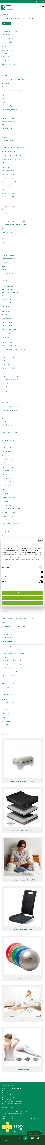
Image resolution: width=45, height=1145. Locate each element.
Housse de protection (8, 482)
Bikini (3, 277)
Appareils (5, 691)
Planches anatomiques (8, 641)
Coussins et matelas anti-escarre (11, 664)
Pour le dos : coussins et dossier (11, 672)
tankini (4, 269)
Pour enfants (5, 387)
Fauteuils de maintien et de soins (11, 372)
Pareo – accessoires (8, 273)
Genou (4, 137)
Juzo (3, 246)
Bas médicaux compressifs (9, 236)
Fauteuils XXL (6, 364)
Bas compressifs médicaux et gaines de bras (15, 221)
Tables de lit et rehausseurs (10, 512)
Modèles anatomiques (8, 637)
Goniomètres (6, 615)
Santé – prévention (7, 699)
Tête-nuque (5, 53)
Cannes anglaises (7, 322)
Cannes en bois (6, 296)
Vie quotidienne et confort (9, 536)
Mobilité (4, 422)
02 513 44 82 (35, 1138)
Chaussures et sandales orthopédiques (13, 653)
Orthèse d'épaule (7, 98)
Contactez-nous (34, 1133)
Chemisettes (5, 34)
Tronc (3, 69)
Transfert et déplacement (9, 432)
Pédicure (4, 728)
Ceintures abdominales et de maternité (13, 87)
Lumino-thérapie (7, 721)
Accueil (4, 18)
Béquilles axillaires (7, 334)
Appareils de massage (8, 683)
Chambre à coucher (7, 505)
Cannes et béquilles (7, 289)
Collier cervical (6, 60)
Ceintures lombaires (8, 83)
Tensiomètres (6, 706)
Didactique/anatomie (8, 634)
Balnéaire (5, 266)
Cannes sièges (6, 311)
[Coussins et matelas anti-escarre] (22, 810)
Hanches (4, 133)
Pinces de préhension (8, 451)
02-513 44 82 (8, 1090)
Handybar (5, 436)
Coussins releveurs (7, 429)
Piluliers (4, 463)
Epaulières (5, 102)
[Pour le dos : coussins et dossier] (22, 908)
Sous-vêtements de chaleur (10, 31)
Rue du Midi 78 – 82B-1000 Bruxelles (15, 1088)
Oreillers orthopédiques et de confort (13, 660)
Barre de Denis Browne (9, 193)
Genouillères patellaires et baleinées (13, 147)
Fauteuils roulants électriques (10, 376)
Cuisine (4, 445)
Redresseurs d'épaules (8, 106)
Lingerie (4, 262)
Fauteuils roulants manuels (9, 357)
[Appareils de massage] (22, 1049)
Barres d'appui (6, 501)
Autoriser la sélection (22, 598)
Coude (4, 114)
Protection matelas (7, 520)
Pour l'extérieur (6, 383)
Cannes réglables (7, 303)
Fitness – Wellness (7, 688)
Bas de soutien (6, 228)
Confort (4, 657)
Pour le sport (5, 213)
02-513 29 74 (8, 1092)
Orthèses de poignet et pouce (10, 125)
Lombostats (5, 75)
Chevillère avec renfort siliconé (11, 174)
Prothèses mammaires (8, 255)
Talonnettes (5, 201)
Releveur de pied (7, 185)
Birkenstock (5, 650)
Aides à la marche (7, 425)
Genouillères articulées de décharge (12, 159)
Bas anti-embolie (7, 232)
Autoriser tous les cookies (22, 593)
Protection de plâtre (8, 478)
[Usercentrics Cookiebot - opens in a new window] (36, 541)
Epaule (4, 95)
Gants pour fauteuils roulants (10, 407)
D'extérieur (5, 402)
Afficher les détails (35, 588)
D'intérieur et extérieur (9, 398)
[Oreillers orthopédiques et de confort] (22, 760)
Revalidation (5, 713)
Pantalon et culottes (8, 38)
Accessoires (5, 337)
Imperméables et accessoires (10, 410)
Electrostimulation (7, 694)
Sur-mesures (5, 209)
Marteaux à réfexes (7, 607)
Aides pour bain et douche (9, 470)
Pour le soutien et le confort (10, 217)
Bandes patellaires (7, 140)
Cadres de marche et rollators (10, 342)
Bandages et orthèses (8, 50)
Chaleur (4, 679)
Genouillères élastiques (9, 144)
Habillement (5, 531)
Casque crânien (6, 56)
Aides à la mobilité (7, 286)
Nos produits (12, 18)
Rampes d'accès (6, 414)
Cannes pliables (6, 306)
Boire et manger (6, 455)
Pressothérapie (6, 725)
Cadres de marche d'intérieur (10, 345)
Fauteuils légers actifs (8, 368)
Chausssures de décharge (9, 197)
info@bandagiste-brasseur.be (13, 1101)
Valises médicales (7, 631)
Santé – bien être (7, 647)
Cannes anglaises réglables (10, 329)
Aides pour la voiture (8, 440)
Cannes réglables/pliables (9, 300)
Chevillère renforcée (8, 178)
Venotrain (5, 239)
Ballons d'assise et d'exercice (10, 675)
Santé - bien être (23, 18)
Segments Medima (7, 42)
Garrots (4, 622)
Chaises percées (7, 486)
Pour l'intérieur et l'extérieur (10, 379)
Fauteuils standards (7, 360)
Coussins (4, 527)
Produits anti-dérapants (9, 448)
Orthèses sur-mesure (8, 163)
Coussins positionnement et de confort (13, 668)
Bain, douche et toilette (9, 467)
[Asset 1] (7, 7)
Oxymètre (5, 710)
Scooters (4, 391)
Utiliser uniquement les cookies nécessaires (22, 603)
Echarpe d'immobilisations (9, 109)
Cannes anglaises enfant (9, 325)
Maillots (4, 46)
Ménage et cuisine (7, 459)
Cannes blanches (7, 315)
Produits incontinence (8, 497)
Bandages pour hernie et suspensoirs (13, 91)
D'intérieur (5, 394)
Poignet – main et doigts (9, 118)
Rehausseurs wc (6, 489)
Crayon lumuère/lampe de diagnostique (13, 626)
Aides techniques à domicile (10, 419)
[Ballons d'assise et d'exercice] (22, 958)
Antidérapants (6, 474)
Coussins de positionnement (10, 523)
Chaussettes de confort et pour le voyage (14, 224)
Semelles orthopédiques (9, 206)
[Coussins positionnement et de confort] (22, 859)
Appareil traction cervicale (10, 64)
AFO (3, 189)
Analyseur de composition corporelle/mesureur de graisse (19, 618)
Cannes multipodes (7, 318)
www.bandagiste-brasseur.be (13, 1103)
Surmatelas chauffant (8, 516)
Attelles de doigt (7, 128)
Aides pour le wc (6, 493)
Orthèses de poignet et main (10, 121)
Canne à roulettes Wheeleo (10, 292)
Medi (3, 242)
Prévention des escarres (9, 702)
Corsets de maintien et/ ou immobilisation (14, 79)
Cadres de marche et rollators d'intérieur (14, 353)
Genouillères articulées (9, 151)
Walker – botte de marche (9, 182)
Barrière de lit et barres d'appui (11, 508)
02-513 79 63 (8, 1094)
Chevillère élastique (8, 170)
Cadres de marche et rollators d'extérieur (14, 349)
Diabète (4, 717)
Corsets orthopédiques (9, 72)
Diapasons (5, 611)
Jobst (3, 250)
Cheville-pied (6, 167)
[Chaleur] (22, 1003)
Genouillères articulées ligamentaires (13, 155)
